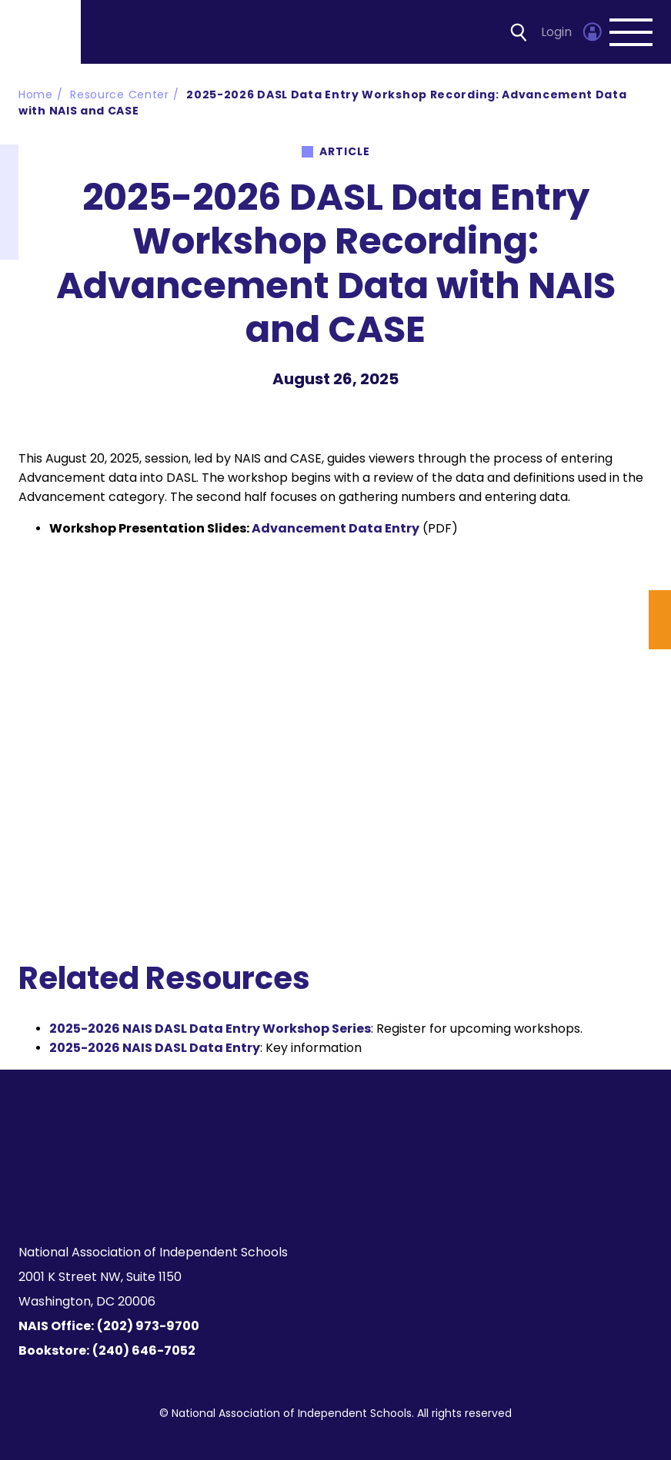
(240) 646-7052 (143, 1350)
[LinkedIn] (344, 1194)
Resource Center (119, 94)
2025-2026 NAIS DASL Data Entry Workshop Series (210, 1028)
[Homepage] (41, 32)
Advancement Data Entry (335, 528)
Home (35, 94)
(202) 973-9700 (148, 1326)
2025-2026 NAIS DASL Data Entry (154, 1048)
